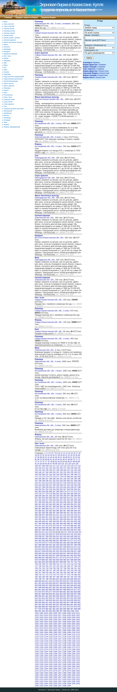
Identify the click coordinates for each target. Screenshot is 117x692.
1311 (78, 677)
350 (71, 504)
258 (68, 489)
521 (80, 532)
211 (39, 483)
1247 (60, 664)
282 (61, 494)
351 (75, 504)
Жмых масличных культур (13, 42)
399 (61, 513)
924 (79, 598)
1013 (41, 615)
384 (54, 511)
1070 (73, 626)
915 (46, 598)
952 (39, 605)
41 (46, 457)
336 (68, 502)
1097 (60, 632)
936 (75, 600)
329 (43, 502)
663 (75, 555)
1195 (50, 654)
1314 (46, 679)
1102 (37, 634)
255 (57, 489)
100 (59, 464)
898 (79, 594)
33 (71, 455)
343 (46, 504)
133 (39, 470)
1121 (78, 637)
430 (79, 517)
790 (64, 577)
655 (46, 555)
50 (69, 457)
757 (39, 573)
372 (57, 509)
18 (79, 453)
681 (46, 560)
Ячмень (6, 124)
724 (61, 566)
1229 (69, 660)
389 (71, 511)
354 (39, 506)
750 (61, 570)
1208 (64, 656)
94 (43, 464)
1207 (60, 656)
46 (59, 457)
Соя (5, 106)
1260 (73, 666)
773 (50, 575)
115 (68, 466)
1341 (78, 684)
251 (43, 489)
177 (57, 477)
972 (64, 607)
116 (71, 466)
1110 (73, 634)
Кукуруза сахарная (10, 54)
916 (50, 598)
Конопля (7, 47)
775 (57, 575)
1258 (64, 666)
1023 (41, 617)
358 (54, 506)
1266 (55, 669)
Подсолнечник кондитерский (14, 76)
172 (39, 477)
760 (50, 573)
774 (54, 575)
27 (56, 455)
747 (50, 570)
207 (71, 481)
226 (46, 485)
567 (57, 541)
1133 (41, 641)
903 (50, 596)
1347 (60, 686)
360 (61, 506)
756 (36, 573)
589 (43, 545)
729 (79, 566)
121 (43, 468)
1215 (50, 658)
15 (72, 453)
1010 (73, 613)
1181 (78, 649)
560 (79, 538)
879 (57, 592)
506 (71, 530)
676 (75, 558)
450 (57, 521)
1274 (46, 671)
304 (46, 498)
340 (36, 504)
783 (39, 577)
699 (64, 562)
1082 (37, 630)
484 (39, 528)
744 (39, 570)
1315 (50, 679)
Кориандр (7, 49)
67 (66, 459)
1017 (60, 615)
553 (54, 538)
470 (36, 526)
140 (64, 470)
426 (64, 517)
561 (36, 541)
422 (50, 517)
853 (57, 588)
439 (64, 519)
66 (64, 459)
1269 (69, 669)
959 (64, 605)
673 (64, 558)
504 (64, 530)
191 (61, 479)
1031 (78, 617)
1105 (50, 634)
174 (46, 477)
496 (36, 530)
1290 (73, 673)
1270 (73, 669)
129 (71, 468)
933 (64, 600)
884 (75, 592)
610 (71, 547)
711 (61, 564)
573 (79, 541)
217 (61, 483)
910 (75, 596)
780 (75, 575)
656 (50, 555)
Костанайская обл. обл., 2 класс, (49, 145)
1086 (55, 630)
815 (61, 581)
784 (43, 577)
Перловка (7, 74)
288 (36, 496)
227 (50, 485)
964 (36, 607)
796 (39, 579)
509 (36, 532)
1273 (41, 671)
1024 (46, 617)
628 (43, 551)
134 (43, 470)
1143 (41, 643)
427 (68, 517)
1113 (41, 637)
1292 (37, 675)
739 (68, 568)
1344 (46, 686)
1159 (69, 645)
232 (68, 485)
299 (75, 496)
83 (61, 462)
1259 (69, 666)
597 (71, 545)
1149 (69, 643)
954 (46, 605)
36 (79, 455)
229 (57, 485)
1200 (73, 654)
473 (46, 526)
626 (36, 551)
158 (36, 474)
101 (62, 464)
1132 (37, 641)
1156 (55, 645)
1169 (69, 647)
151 (57, 472)
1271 (78, 669)
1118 (64, 637)
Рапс (5, 92)
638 (79, 551)
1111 (78, 634)
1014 (46, 615)
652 (36, 555)
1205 (50, 656)
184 (36, 479)
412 (61, 515)
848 (39, 588)
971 (61, 607)
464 (61, 523)
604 (50, 547)
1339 (69, 684)
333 (57, 502)
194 (71, 479)
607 (61, 547)
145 (36, 472)
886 (36, 594)
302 (39, 498)
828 (61, 583)
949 (75, 602)
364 (75, 506)
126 (61, 468)
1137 (60, 641)
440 (68, 519)
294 (57, 496)
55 (36, 459)
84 (64, 462)
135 (46, 470)
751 (64, 570)
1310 (73, 677)
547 (79, 536)
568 (61, 541)
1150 (73, 643)
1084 (46, 630)
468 (75, 523)
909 (71, 596)
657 (54, 555)
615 (43, 549)
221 (75, 483)
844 (71, 585)
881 (64, 592)
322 (64, 500)
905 (57, 596)
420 (43, 517)
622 (68, 549)
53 (76, 457)
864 (50, 590)
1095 (50, 632)
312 (75, 498)
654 (43, 555)
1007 (60, 613)
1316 (55, 679)
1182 (37, 652)
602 (43, 547)
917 (54, 598)
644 (54, 553)
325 (75, 500)
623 (71, 549)
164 (57, 474)
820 (79, 581)
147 (43, 472)
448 (50, 521)
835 (39, 585)
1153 (41, 645)
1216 (55, 658)
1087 (60, 630)
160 (43, 474)
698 (61, 562)
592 (54, 545)
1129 (69, 639)
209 (79, 481)
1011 (78, 613)
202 (54, 481)
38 (38, 457)
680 (43, 560)
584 (71, 543)
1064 (46, 626)
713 (68, 564)
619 (57, 549)
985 (64, 609)
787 (54, 577)
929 (50, 600)
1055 (50, 624)
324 (71, 500)
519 (72, 532)
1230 (73, 660)
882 (68, 592)
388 (68, 511)
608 (64, 547)
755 (79, 570)
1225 (50, 660)
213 (46, 483)
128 (68, 468)
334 (61, 502)
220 (71, 483)
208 (75, 481)
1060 (73, 624)
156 (75, 472)
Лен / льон (7, 56)
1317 (60, 679)
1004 (46, 613)
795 (36, 579)
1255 (50, 666)
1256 (55, 666)
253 (50, 489)
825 (50, 583)
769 (36, 575)
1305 (50, 677)
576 (43, 543)
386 (61, 511)
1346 (55, 686)
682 (50, 560)
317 (46, 500)
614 (39, 549)
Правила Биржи (48, 17)
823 (43, 583)
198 (39, 481)
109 (46, 466)
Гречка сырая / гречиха (12, 38)
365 (79, 506)
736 (57, 568)
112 (57, 466)
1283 (41, 673)
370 (50, 509)
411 (57, 515)
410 (54, 515)
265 (46, 491)
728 (75, 566)
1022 (37, 617)
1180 (73, 649)
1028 (64, 617)
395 (46, 513)
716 (79, 564)
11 (62, 453)
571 (71, 541)
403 (75, 513)
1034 (46, 620)
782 (36, 577)
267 (54, 491)
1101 (78, 632)
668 (46, 558)
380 (39, 511)
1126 (55, 639)
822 (39, 583)
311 (71, 498)
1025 (50, 617)
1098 (64, 632)
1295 (50, 675)
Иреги (6, 44)
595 (64, 545)
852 (54, 588)
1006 (55, 613)
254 (54, 489)
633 (61, 551)
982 (54, 609)
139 (61, 470)
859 (79, 588)
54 (79, 457)
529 (61, 534)
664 (79, 555)
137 (54, 470)
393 (39, 513)
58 (43, 459)
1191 (78, 652)
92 (38, 464)
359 (57, 506)
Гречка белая (8, 35)
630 (50, 551)
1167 (60, 647)
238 (43, 487)
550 (43, 538)
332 (54, 502)
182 (75, 477)
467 (71, 523)
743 (36, 570)
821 (36, 583)
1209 (69, 656)
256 (61, 489)
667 (43, 558)
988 (75, 609)
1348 (64, 686)
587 (36, 545)
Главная (8, 17)
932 (61, 600)
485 (43, 528)
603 (46, 547)
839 (54, 585)
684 (57, 560)
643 (50, 553)
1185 (50, 652)
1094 (46, 632)
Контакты (42, 690)
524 (43, 534)
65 (61, 459)
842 (64, 585)
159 (39, 474)
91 (36, 464)
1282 (37, 673)
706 (43, 564)
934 (68, 600)
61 (51, 459)
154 (68, 472)
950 (79, 602)
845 (75, 585)
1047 (60, 622)
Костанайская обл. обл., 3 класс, (49, 122)
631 (54, 551)
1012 (37, 615)
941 (46, 602)
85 (66, 462)
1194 (46, 654)
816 (64, 581)
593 (57, 545)
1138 (64, 641)
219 (68, 483)
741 (75, 568)
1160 (73, 645)
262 (36, 491)
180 (68, 477)
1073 (41, 628)
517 (65, 532)
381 (43, 511)
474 (50, 526)
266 (50, 491)
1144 (46, 643)
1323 (41, 681)
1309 (69, 677)
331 (50, 502)
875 (43, 592)
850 (46, 588)
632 (57, 551)
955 (50, 605)
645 (57, 553)
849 (43, 588)
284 (68, 494)
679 (39, 560)
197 (36, 481)
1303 (41, 677)
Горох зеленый (9, 26)
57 (41, 459)
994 (50, 611)
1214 (46, 658)
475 (54, 526)
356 (46, 506)
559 (75, 538)
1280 (73, 671)
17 (77, 453)
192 (64, 479)
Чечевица (7, 118)
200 (46, 481)
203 (57, 481)
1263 (41, 669)
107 (39, 466)
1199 (69, 654)
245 (68, 487)
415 (71, 515)
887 (39, 594)
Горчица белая (9, 28)
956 (54, 605)
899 (36, 596)
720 (46, 566)
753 (71, 570)
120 (39, 468)
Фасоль (6, 115)
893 (61, 594)
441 (71, 519)
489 (57, 528)
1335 (50, 684)
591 (50, 545)
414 (68, 515)
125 (57, 468)
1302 (37, 677)
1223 (41, 660)
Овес (5, 70)
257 (64, 489)
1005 (50, 613)
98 (54, 464)
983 (57, 609)
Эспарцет (7, 120)
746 (46, 570)
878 (54, 592)
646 (61, 553)
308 (61, 498)
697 (57, 562)
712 (64, 564)
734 (50, 568)
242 (57, 487)
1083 (41, 630)
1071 (78, 626)
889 (46, 594)
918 (57, 598)
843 (68, 585)
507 (75, 530)
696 (54, 562)
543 (64, 536)
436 (54, 519)
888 (43, 594)
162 (50, 474)
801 (57, 579)
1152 (37, 645)
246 (71, 487)
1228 (64, 660)
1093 (41, 632)
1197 (60, 654)
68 (69, 459)
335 (64, 502)
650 (75, 553)
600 (36, 547)
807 (79, 579)
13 (67, 453)
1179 (69, 649)
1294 (46, 675)
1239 (69, 662)
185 (39, 479)
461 (50, 523)
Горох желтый (9, 24)
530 (64, 534)
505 (68, 530)
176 (54, 477)
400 (64, 513)
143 (75, 470)
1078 (64, 628)
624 (75, 549)
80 (54, 462)
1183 (41, 652)
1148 (64, 643)
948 (71, 602)
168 (71, 474)
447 (46, 521)
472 (43, 526)
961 (71, 605)
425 (61, 517)
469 (79, 523)
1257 (60, 666)
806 (75, 579)
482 (79, 526)
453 (68, 521)
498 (43, 530)
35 (76, 455)
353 (36, 506)
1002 (37, 613)
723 (57, 566)
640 (39, 553)
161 (46, 474)
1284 (46, 673)
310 (68, 498)
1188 (64, 652)
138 (57, 470)
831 (71, 583)
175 (50, 477)
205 (64, 481)
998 (64, 611)
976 (79, 607)
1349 (69, 686)
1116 (55, 637)
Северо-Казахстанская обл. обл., (49, 32)
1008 (64, 613)
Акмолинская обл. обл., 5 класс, (48, 136)
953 (43, 605)
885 (79, 592)
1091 (78, 630)
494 (75, 528)
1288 (64, 673)
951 (36, 605)
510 (39, 532)
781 (79, 575)
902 (46, 596)
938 (36, 602)
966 (43, 607)
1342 (37, 686)
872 (79, 590)
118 (79, 466)
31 (66, 455)
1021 (78, 615)
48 (64, 457)
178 (61, 477)
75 (41, 462)
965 (39, 607)
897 (75, 594)
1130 (73, 639)
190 (57, 479)
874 (39, 592)
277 (43, 494)
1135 (50, 641)
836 (43, 585)
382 (46, 511)
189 (54, 479)
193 (68, 479)
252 (46, 489)
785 (46, 577)
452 (64, 521)
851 (50, 588)
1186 (55, 652)
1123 (41, 639)
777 (64, 575)
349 (68, 504)
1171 (78, 647)
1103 (41, 634)
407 (43, 515)
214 (50, 483)
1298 (64, 675)
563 (43, 541)
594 (61, 545)
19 (36, 455)
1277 (60, 671)
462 (54, 523)
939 (39, 602)
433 (43, 519)
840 (57, 585)
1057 (60, 624)
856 (68, 588)
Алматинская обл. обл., (45, 217)
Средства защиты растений (13, 108)
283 (64, 494)
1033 (41, 620)
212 (43, 483)
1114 (46, 637)
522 (36, 534)
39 (41, 457)
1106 (55, 634)
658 (57, 555)
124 (54, 468)
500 (50, 530)
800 (54, 579)
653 (39, 555)
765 (68, 573)
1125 (50, 639)
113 (61, 466)
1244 (46, 664)
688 (71, 560)
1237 (60, 662)
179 (64, 477)
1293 (41, 675)
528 (57, 534)
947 (68, 602)
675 (71, 558)
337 (71, 502)
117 (75, 466)
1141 (78, 641)
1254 (46, 666)
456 (79, 521)
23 (46, 455)
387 (64, 511)
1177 (60, 649)
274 (79, 491)
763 (61, 573)
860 (36, 590)
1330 (73, 681)
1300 (73, 675)
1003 (41, 613)
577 (46, 543)
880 (61, 592)
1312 (37, 679)
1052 (37, 624)
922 (71, 598)
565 (50, 541)
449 (54, 521)
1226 (55, 660)
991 (39, 611)
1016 (55, 615)
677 (79, 558)
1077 (60, 628)
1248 (64, 664)
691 (36, 562)
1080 (73, 628)
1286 (55, 673)
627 (39, 551)
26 (54, 455)
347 (61, 504)
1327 (60, 681)
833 (79, 583)
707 (46, 564)
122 (46, 468)
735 (54, 568)
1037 (60, 620)
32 (69, 455)
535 (36, 536)
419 (39, 517)
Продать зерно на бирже (27, 17)
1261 (78, 666)
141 (68, 470)
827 (57, 583)
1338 (64, 684)
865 (54, 590)
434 (46, 519)
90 (79, 462)
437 (57, 519)
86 (69, 462)
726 (68, 566)
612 (79, 547)
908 (68, 596)
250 (39, 489)
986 (68, 609)
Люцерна (7, 60)
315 (39, 500)
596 (68, 545)
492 (68, 528)
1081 (78, 628)
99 (56, 464)
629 (46, 551)
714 (71, 564)
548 (36, 538)
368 (43, 509)
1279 (69, 671)
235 (79, 485)
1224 (46, 660)
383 (50, 511)
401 (68, 513)
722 (54, 566)
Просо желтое (9, 83)
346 (57, 504)
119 (36, 468)
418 (36, 517)
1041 (78, 620)
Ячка (5, 122)
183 (79, 477)
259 (71, 489)
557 (68, 538)
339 (79, 502)
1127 (60, 639)
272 (71, 491)
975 (75, 607)
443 (79, 519)
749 (57, 570)
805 (71, 579)
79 (51, 462)
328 (39, 502)
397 (54, 513)
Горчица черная (9, 33)
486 (46, 528)
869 (68, 590)
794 (79, 577)
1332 (37, 684)
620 (61, 549)
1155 (50, 645)
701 (71, 562)
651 (79, 553)
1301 (78, 675)
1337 (60, 684)
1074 (46, 628)
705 (39, 564)
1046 (55, 622)
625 (79, 549)
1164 (46, 647)
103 (69, 464)
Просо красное (9, 86)
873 (36, 592)
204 (61, 481)
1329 (69, 681)
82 (59, 462)
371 (54, 509)
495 (79, 528)
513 (50, 532)
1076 (55, 628)
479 (68, 526)
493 (71, 528)
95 (46, 464)
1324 (46, 681)
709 (54, 564)
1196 (55, 654)
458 (39, 523)
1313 (41, 679)
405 (36, 515)
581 (61, 543)
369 (46, 509)
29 (61, 455)
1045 (50, 622)
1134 (46, 641)
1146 (55, 643)
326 (79, 500)
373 (61, 509)
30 (64, 455)
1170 (73, 647)
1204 (46, 656)
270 (64, 491)
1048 (64, 622)
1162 (37, 647)
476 (57, 526)
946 (64, 602)
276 (39, 494)
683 (54, 560)
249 (36, 489)
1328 (64, 681)
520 (76, 532)
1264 (46, 669)
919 (61, 598)
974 (71, 607)
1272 (37, 671)
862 (43, 590)
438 (61, 519)
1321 (78, 679)
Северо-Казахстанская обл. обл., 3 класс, (52, 310)
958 (61, 605)
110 (50, 466)
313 (79, 498)
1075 (50, 628)
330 (46, 502)
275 (36, 494)
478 (64, 526)
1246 (55, 664)
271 (68, 491)
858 (75, 588)
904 (54, 596)
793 (75, 577)
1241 (78, 662)
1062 (37, 626)
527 (54, 534)
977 (36, 609)
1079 (69, 628)
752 (68, 570)
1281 (78, 671)
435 (50, 519)
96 (49, 464)
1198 (64, 654)
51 (71, 457)
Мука (5, 65)
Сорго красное (9, 104)
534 (79, 534)
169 (75, 474)
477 (61, 526)
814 (57, 581)
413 (64, 515)
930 (54, 600)
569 (64, 541)
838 (50, 585)
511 (43, 532)
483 (36, 528)
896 (71, 594)
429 (75, 517)
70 (74, 459)
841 (61, 585)
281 (57, 494)
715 (75, 564)
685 (61, 560)
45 (56, 457)
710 (57, 564)
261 (79, 489)
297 (68, 496)
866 (57, 590)
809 (39, 581)
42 (49, 457)
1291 (78, 673)
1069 (69, 626)
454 (71, 521)
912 (36, 598)
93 (41, 464)
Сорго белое (8, 102)
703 (79, 562)
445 (39, 521)
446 (43, 521)
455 (75, 521)
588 (39, 545)
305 (50, 498)
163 (54, 474)
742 (79, 568)
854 (61, 588)
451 (61, 521)
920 (64, 598)
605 (54, 547)
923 (75, 598)
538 (46, 536)
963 (79, 605)
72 (79, 459)
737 (61, 568)
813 (54, 581)
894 (64, 594)
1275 (50, 671)
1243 (41, 664)
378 (79, 509)
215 (54, 483)
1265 (50, 669)
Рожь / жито (8, 97)
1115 (50, 637)
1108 (64, 634)
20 (38, 455)
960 (68, 605)
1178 (64, 649)
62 (54, 459)
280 (54, 494)
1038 (64, 620)
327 (36, 502)
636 (71, 551)
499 (46, 530)
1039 (69, 620)
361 (64, 506)
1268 (64, 669)
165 (61, 474)
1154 (46, 645)
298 (71, 496)
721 (50, 566)
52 (74, 457)
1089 (69, 630)
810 (43, 581)
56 (38, 459)
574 (36, 543)
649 (71, 553)
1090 (73, 630)
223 (36, 485)
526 (50, 534)
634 (64, 551)
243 (61, 487)
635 (68, 551)
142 (71, 470)
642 (46, 553)
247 (75, 487)
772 (46, 575)
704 (36, 564)
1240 (73, 662)
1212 (37, 658)
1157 (60, 645)
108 (43, 466)
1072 (37, 628)
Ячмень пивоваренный (12, 127)
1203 (41, 656)
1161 (78, 645)
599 (79, 545)
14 (69, 453)
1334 (46, 684)
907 (64, 596)
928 (46, 600)
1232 (37, 662)
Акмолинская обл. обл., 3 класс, (48, 424)
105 (76, 464)
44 (54, 457)
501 (54, 530)
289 (39, 496)
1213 (41, 658)
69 (71, 459)
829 (64, 583)
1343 (41, 686)
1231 (78, 660)
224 (39, 485)
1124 (46, 639)
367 (39, 509)
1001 (77, 611)
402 (71, 513)
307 (57, 498)
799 (50, 579)
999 (68, 611)
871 (75, 590)
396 (50, 513)
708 (50, 564)
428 (71, 517)
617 (50, 549)
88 (74, 462)
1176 (55, 649)
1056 (55, 624)
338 (75, 502)
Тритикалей (8, 111)
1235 (50, 662)
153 (64, 472)
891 (54, 594)
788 (57, 577)
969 (54, 607)
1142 (37, 643)
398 (57, 513)
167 (68, 474)
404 (79, 513)
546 (75, 536)
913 (39, 598)
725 (64, 566)
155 (71, 472)
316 (43, 500)
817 (68, 581)
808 (36, 581)
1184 (46, 652)
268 (57, 491)
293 (54, 496)
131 (79, 468)
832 (75, 583)
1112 (37, 637)
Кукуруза (7, 51)
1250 (73, 664)
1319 (69, 679)
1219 (69, 658)
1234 (46, 662)
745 (43, 570)
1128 (64, 639)
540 (54, 536)
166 (64, 474)
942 (50, 602)
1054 (46, 624)
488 (54, 528)
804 (68, 579)
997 (61, 611)
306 (54, 498)
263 (39, 491)
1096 (55, 632)
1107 (60, 634)
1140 (73, 641)
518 (69, 532)
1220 (73, 658)
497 (39, 530)
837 (46, 585)
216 (57, 483)
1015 (50, 615)
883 (71, 592)
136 (50, 470)
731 (39, 568)
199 (43, 481)
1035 (50, 620)
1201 (78, 654)
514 (54, 532)
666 (39, 558)
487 (50, 528)
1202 (37, 656)
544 (68, 536)
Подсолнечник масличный (13, 79)
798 (46, 579)
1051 (78, 622)
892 (57, 594)
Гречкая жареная (10, 40)
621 (64, 549)
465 (64, 523)
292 (50, 496)
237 (39, 487)
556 (64, 538)
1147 (60, 643)
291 (46, 496)
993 (46, 611)
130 (75, 468)
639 (36, 553)
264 (43, 491)
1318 (64, 679)
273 (75, 491)
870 (71, 590)
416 (75, 515)
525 (46, 534)
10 (59, 453)
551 (46, 538)
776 (61, 575)
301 (36, 498)
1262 (37, 669)
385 (57, 511)
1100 (73, 632)
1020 (73, 615)
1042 (37, 622)
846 (79, 585)
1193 (41, 654)
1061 (78, 624)
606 (57, 547)
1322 (37, 681)
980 (46, 609)
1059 (69, 624)
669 (50, 558)
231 (64, 485)
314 (36, 500)
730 (36, 568)
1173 (41, 649)
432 (39, 519)
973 (68, 607)
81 (56, 462)
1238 (64, 662)
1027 (60, 617)
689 (75, 560)
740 (71, 568)
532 (71, 534)
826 (54, 583)
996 (57, 611)
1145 (50, 643)
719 (43, 566)
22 (43, 455)
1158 (64, 645)
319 (54, 500)
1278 (64, 671)
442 (75, 519)
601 (39, 547)
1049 (69, 622)
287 (79, 494)
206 (68, 481)
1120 (73, 637)
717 (36, 566)
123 (50, 468)
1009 (69, 613)
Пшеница (7, 88)
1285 (50, 673)
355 (43, 506)
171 (36, 477)
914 (43, 598)
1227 (60, 660)
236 (36, 487)
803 (64, 579)
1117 (60, 637)
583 (68, 543)
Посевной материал (11, 81)
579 (54, 543)
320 (57, 500)
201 (50, 481)
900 (39, 596)
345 (54, 504)
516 (62, 532)
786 (50, 577)
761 (54, 573)
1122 (37, 639)
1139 (69, 641)
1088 (64, 630)
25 (51, 455)
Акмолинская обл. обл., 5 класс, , (53, 22)
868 (64, 590)
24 (49, 455)
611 (75, 547)
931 (57, 600)
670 (54, 558)
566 (54, 541)
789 (61, 577)
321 (61, 500)
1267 (60, 669)
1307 (60, 677)
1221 (78, 658)
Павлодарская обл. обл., (45, 157)
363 (71, 506)
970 (57, 607)
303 (43, 498)
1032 (37, 620)
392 (36, 513)
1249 (69, 664)
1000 (72, 611)
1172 (37, 649)
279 (50, 494)
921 (68, 598)
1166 (55, 647)
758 (43, 573)
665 (36, 558)
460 (46, 523)
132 (36, 470)
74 (38, 462)
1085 (50, 630)
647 (64, 553)
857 (71, 588)
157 (79, 472)
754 (75, 570)
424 (57, 517)
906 (61, 596)
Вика (5, 22)
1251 (78, 664)
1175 (50, 649)
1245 (50, 664)
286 (75, 494)
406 (39, 515)
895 (68, 594)
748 (54, 570)
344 (50, 504)
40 (43, 457)
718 (39, 566)
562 (39, 541)
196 (79, 479)
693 (43, 562)
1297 (60, 675)
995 (54, 611)
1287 (60, 673)
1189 (69, 652)
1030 (73, 617)
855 (64, 588)
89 (76, 462)
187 (46, 479)
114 (64, 466)
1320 (73, 679)
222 (79, 483)
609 (68, 547)
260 (75, 489)
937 (79, 600)
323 (68, 500)
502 (57, 530)
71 (76, 459)
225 (43, 485)
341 (39, 504)
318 (50, 500)
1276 (55, 671)
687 (68, 560)
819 (75, 581)
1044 (46, 622)
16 (74, 453)
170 (79, 474)
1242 (37, 664)
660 (64, 555)
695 (50, 562)
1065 (50, 626)
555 (61, 538)
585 (75, 543)
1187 (60, 652)
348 (64, 504)
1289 (69, 673)
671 (57, 558)
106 (36, 466)
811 (46, 581)
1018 (64, 615)
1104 (46, 634)
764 (64, 573)
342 (43, 504)
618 (54, 549)
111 (54, 466)
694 (46, 562)
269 (61, 491)
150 (54, 472)
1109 (69, 634)
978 (39, 609)
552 (50, 538)
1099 (69, 632)
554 (57, 538)
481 (75, 526)
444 (36, 521)
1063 (41, 626)
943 (54, 602)
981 (50, 609)
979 (43, 609)
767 (75, 573)
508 (79, 530)
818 (71, 581)
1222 (37, 660)
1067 (60, 626)
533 (75, 534)
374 (64, 509)
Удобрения (7, 113)
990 (36, 611)
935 (71, 600)
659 (61, 555)
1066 (55, 626)
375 (68, 509)
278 (46, 494)
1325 (50, 681)
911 (79, 596)
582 (64, 543)
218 (64, 483)
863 (46, 590)
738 (64, 568)
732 (43, 568)
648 (68, 553)
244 (64, 487)
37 (36, 457)
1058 (64, 624)
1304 (46, 677)
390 (75, 511)
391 (79, 511)
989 (79, 609)
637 (75, 551)
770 (39, 575)
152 (61, 472)
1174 (46, 649)
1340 (73, 684)
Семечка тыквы (9, 99)
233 (71, 485)
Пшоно (6, 90)
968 (50, 607)
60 (49, 459)
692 (39, 562)
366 (36, 509)
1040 (73, 620)
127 (64, 468)
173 (43, 477)
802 (61, 579)
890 (50, 594)
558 (71, 538)
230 (61, 485)
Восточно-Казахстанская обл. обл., (50, 98)
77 (46, 462)
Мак (5, 63)
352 (79, 504)
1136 (55, 641)
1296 (55, 675)
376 (71, 509)
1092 (37, 632)
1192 (37, 654)
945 (61, 602)
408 (46, 515)
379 (36, 511)
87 (71, 462)
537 (43, 536)
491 (64, 528)
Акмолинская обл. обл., (45, 436)
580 (57, 543)
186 (43, 479)
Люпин (6, 58)
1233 (41, 662)
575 (39, 543)
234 (75, 485)
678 (36, 560)
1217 (60, 658)
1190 (73, 652)
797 (43, 579)
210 (36, 483)
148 (46, 472)
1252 (37, 666)
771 (43, 575)
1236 (55, 662)
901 (43, 596)
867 (61, 590)
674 (68, 558)
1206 (55, 656)
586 (79, 543)
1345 (50, 686)
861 (39, 590)
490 (61, 528)
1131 (78, 639)
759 (46, 573)
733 (46, 568)
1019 (69, 615)
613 (36, 549)
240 (50, 487)
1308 (64, 677)
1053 (41, 624)
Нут (5, 67)
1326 (55, 681)
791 (68, 577)
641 (43, 553)
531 (68, 534)
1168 (64, 647)
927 (43, 600)
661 (68, 555)
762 (57, 573)
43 (51, 457)
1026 (55, 617)
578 (50, 543)
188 (50, 479)
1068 (64, 626)
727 (71, 566)
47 (61, 457)
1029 (69, 617)
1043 (41, 622)
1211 (78, 656)
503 (61, 530)
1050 (73, 622)
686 (64, 560)
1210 (73, 656)
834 (36, 585)
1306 (55, 677)
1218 (64, 658)
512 (46, 532)
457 (36, 523)
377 (75, 509)
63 (56, 459)
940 (43, 602)
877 (50, 592)
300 (79, 496)
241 (54, 487)
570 (68, 541)
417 (79, 515)
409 (50, 515)
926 (39, 600)
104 (73, 464)
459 (43, 523)
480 (71, 526)
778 (68, 575)
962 (75, 605)
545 (71, 536)
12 (64, 453)
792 (71, 577)
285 (71, 494)
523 (39, 534)
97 (51, 464)
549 (39, 538)
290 (43, 496)
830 (68, 583)
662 (71, 555)
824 (46, 583)
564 (46, 541)
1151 (78, 643)
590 (46, 545)
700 (68, 562)
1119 (69, 637)
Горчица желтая (9, 31)
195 (75, 479)
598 (75, 545)
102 (66, 464)
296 (64, 496)
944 (57, 602)
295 (61, 496)
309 (64, 498)
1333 (41, 684)
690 (79, 560)
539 (50, 536)
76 (43, 462)
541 (57, 536)
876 (46, 592)
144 (79, 470)
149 (50, 472)
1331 (78, 681)
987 (71, 609)
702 (75, 562)
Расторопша (8, 95)
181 (71, 477)
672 (61, 558)
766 (71, 573)
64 (59, 459)
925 (36, 600)
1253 (41, 666)
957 (57, 605)
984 (61, 609)
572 (75, 541)
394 (43, 513)
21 (41, 455)
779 (71, 575)
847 (36, 588)
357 (50, 506)
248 (79, 487)
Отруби (6, 72)
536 (39, 536)
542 (61, 536)
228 (54, 485)
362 (68, 506)
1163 (41, 647)
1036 (55, 620)
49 (66, 457)
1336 (55, 684)
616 (46, 549)
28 (59, 455)
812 (50, 581)
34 (74, 455)
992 (43, 611)
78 (49, 462)
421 (46, 517)
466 (68, 523)
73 (36, 462)
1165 (50, 647)
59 (46, 459)
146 (39, 472)
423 (54, 517)
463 (57, 523)
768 (79, 573)
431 (36, 519)
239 (46, 487)
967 (46, 607)
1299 (69, 675)
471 (39, 526)
